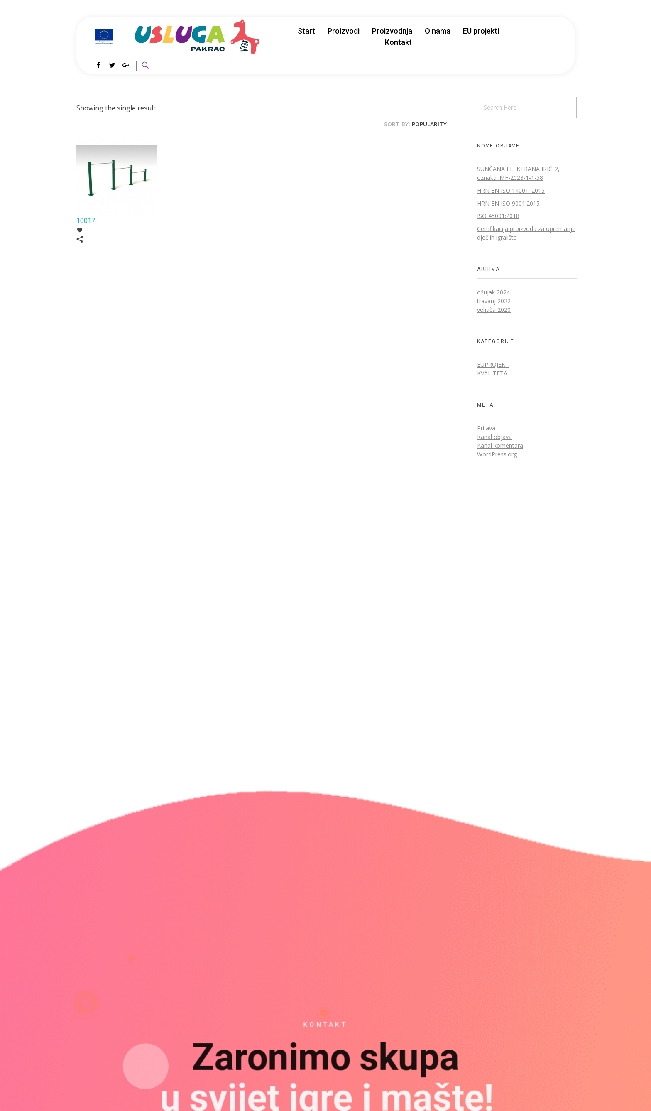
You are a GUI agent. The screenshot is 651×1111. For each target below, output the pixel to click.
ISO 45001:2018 (498, 216)
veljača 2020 (494, 310)
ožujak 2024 (493, 292)
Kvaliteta (492, 373)
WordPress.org (497, 454)
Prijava (486, 428)
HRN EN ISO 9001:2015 (508, 203)
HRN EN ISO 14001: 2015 (511, 190)
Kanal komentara (500, 445)
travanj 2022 (494, 301)
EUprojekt (493, 364)
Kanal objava (494, 437)
